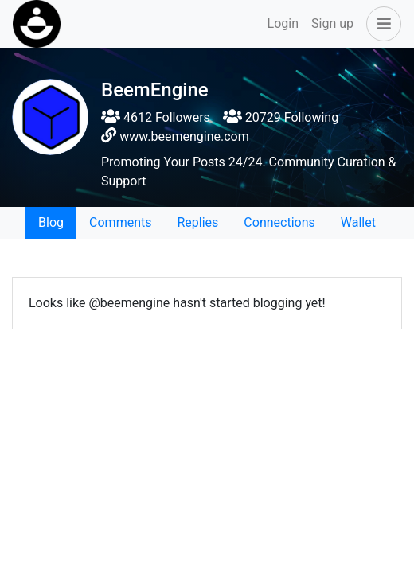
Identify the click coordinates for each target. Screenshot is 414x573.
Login (283, 23)
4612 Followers (155, 117)
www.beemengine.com (184, 136)
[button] (380, 23)
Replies (197, 222)
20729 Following (280, 117)
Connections (279, 222)
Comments (120, 222)
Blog (51, 222)
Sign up (332, 23)
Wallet (358, 222)
